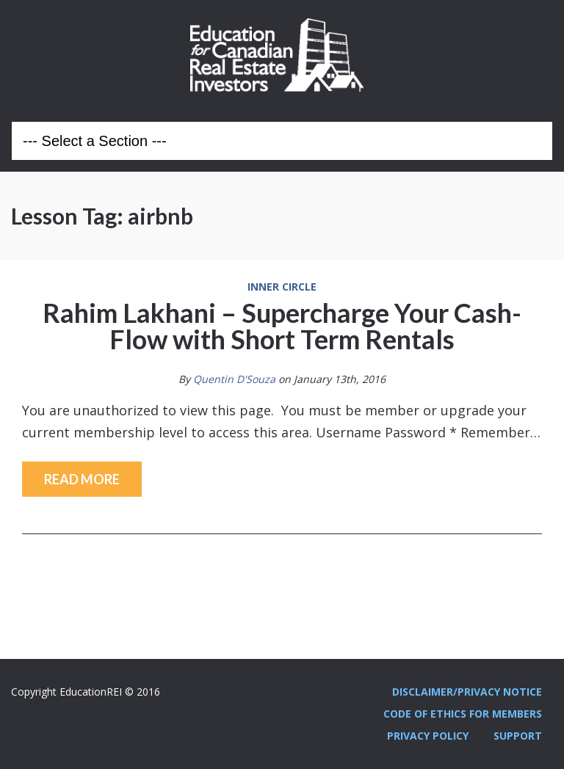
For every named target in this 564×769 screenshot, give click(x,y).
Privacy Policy (428, 736)
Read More (82, 479)
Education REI (282, 55)
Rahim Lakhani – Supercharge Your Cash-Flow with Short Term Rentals (282, 325)
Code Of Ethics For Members (462, 714)
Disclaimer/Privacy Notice (467, 692)
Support (518, 736)
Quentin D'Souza (234, 379)
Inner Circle (282, 287)
